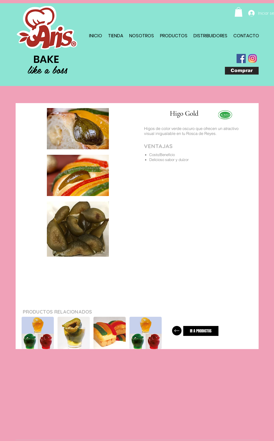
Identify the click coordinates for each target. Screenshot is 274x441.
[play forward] (158, 333)
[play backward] (28, 333)
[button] (239, 12)
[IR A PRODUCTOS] (200, 331)
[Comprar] (242, 71)
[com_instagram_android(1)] (252, 58)
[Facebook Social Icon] (241, 58)
